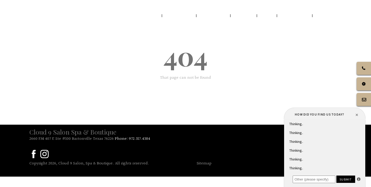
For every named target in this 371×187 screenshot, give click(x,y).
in (44, 154)
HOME (150, 15)
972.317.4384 (139, 139)
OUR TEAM (214, 15)
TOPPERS (328, 15)
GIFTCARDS (295, 15)
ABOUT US (179, 15)
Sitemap (204, 163)
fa (33, 154)
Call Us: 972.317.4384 (319, 5)
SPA (267, 15)
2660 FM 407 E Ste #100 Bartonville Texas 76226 (71, 139)
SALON (244, 15)
